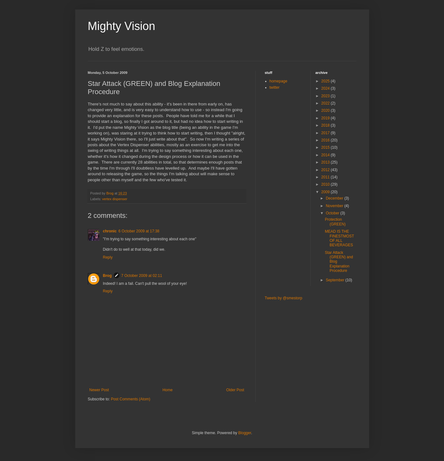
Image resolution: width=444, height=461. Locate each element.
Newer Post (99, 390)
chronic (110, 231)
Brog (107, 275)
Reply (108, 257)
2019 (326, 118)
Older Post (235, 390)
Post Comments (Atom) (130, 399)
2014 (326, 155)
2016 (326, 140)
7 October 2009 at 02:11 (141, 275)
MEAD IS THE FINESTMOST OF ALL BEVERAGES (339, 238)
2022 (326, 103)
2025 (326, 81)
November (335, 206)
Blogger (244, 433)
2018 (326, 125)
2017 (326, 133)
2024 (326, 88)
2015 (326, 147)
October (333, 213)
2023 (326, 96)
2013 (326, 162)
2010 (326, 184)
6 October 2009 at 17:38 (139, 231)
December (335, 198)
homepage (279, 81)
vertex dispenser (114, 199)
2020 (326, 110)
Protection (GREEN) (335, 221)
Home (167, 390)
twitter (275, 87)
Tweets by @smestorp (283, 298)
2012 (326, 170)
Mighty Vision (121, 26)
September (335, 280)
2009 (326, 192)
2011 (326, 177)
